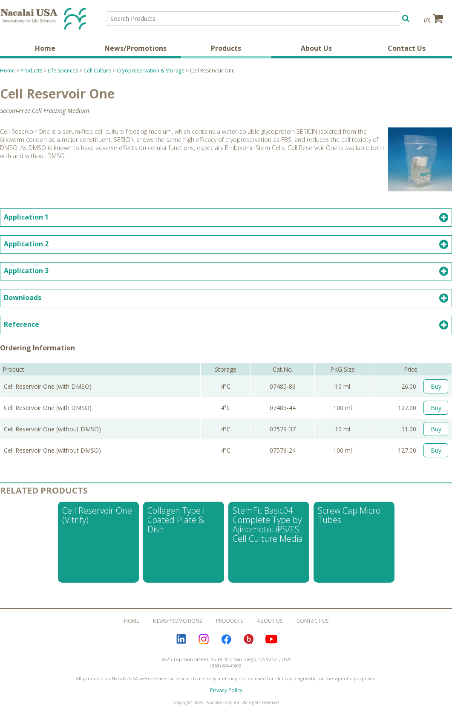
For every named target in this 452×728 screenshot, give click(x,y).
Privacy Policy (226, 691)
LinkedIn (181, 640)
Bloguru (248, 640)
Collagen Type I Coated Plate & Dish (176, 521)
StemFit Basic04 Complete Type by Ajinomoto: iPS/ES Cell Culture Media (268, 525)
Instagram (203, 640)
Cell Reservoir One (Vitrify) (97, 516)
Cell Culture (97, 71)
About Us (316, 49)
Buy (436, 387)
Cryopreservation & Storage (150, 71)
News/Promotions (135, 49)
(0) (433, 18)
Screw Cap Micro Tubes (349, 516)
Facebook (226, 640)
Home (45, 49)
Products (226, 49)
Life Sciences (63, 71)
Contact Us (407, 49)
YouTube (271, 640)
